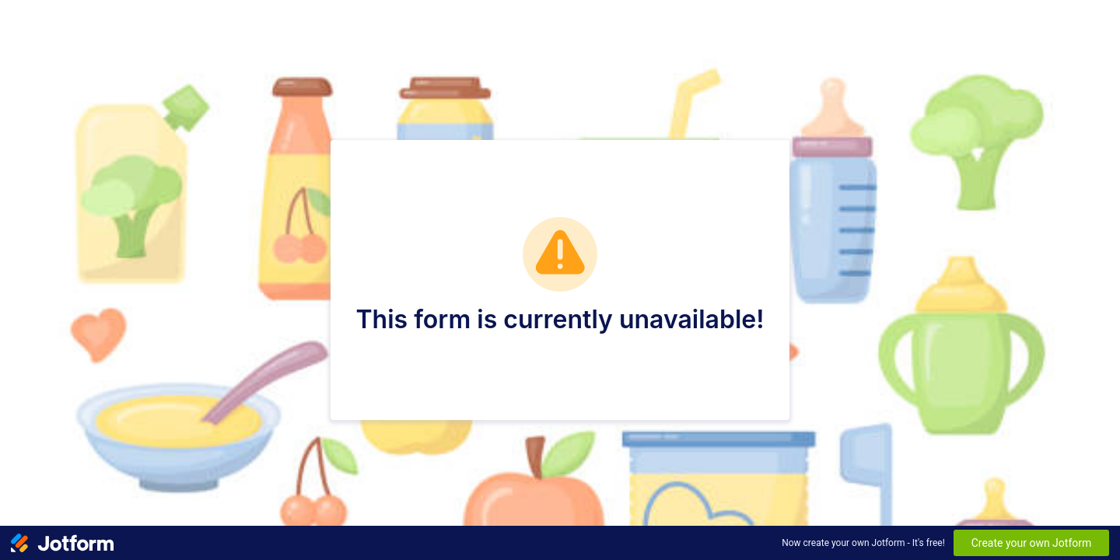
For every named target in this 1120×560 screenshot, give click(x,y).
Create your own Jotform (1031, 543)
